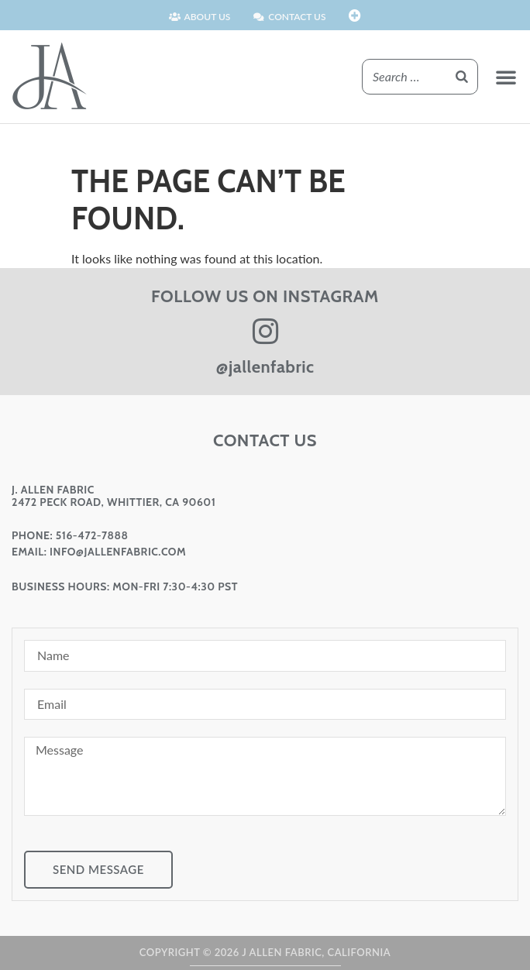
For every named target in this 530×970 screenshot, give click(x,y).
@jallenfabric (265, 366)
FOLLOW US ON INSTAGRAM (265, 296)
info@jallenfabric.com (118, 552)
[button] (506, 76)
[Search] (461, 77)
